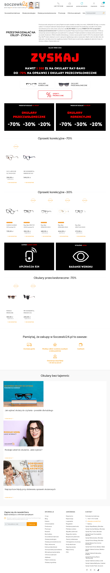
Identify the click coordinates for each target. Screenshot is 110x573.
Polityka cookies (71, 519)
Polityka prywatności (72, 516)
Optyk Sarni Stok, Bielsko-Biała (95, 537)
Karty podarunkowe (51, 537)
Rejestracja (69, 508)
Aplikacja (47, 547)
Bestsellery (48, 524)
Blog (46, 508)
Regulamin (69, 514)
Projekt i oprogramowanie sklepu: (14, 570)
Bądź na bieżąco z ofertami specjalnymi (18, 503)
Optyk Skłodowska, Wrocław (94, 528)
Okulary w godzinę (50, 552)
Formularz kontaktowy (92, 506)
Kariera (47, 511)
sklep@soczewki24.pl (94, 511)
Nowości (47, 521)
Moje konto (69, 506)
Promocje (62, 13)
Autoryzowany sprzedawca (53, 539)
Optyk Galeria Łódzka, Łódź (94, 550)
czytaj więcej (9, 408)
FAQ (67, 542)
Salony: (89, 514)
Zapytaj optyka (71, 537)
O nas (46, 506)
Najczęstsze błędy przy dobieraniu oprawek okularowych (30, 479)
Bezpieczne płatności (72, 526)
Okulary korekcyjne (29, 13)
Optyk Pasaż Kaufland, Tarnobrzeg (92, 547)
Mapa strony (70, 539)
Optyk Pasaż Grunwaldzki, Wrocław (93, 524)
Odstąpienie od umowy (73, 532)
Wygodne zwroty (71, 524)
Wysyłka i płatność (71, 521)
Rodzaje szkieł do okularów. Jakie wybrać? (24, 439)
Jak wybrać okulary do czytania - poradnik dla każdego (29, 400)
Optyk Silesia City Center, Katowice (93, 533)
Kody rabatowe (71, 534)
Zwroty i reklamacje (72, 529)
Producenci (48, 516)
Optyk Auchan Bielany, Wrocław (95, 519)
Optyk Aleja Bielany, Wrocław (94, 516)
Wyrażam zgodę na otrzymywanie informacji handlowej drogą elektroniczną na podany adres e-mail (24, 508)
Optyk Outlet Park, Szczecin (94, 556)
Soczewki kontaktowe (12, 13)
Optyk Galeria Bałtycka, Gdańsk (95, 553)
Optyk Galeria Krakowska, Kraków (93, 543)
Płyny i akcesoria (50, 534)
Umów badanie (49, 514)
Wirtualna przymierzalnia (52, 542)
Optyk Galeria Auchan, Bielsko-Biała (95, 539)
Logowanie (69, 511)
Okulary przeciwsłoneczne (46, 13)
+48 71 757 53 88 (92, 508)
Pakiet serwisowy (50, 550)
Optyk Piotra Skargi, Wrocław (94, 530)
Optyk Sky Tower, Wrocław (93, 521)
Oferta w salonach (74, 13)
